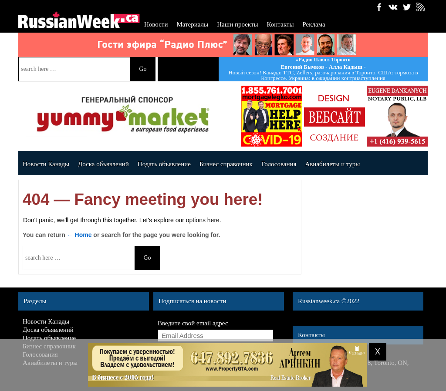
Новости (156, 24)
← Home (79, 234)
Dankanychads (397, 116)
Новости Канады (46, 163)
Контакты (280, 24)
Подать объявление (164, 163)
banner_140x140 (334, 116)
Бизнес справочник (226, 163)
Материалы (192, 24)
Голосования (279, 163)
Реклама (313, 24)
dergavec (271, 116)
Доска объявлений (103, 163)
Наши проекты (237, 24)
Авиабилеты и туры (332, 163)
